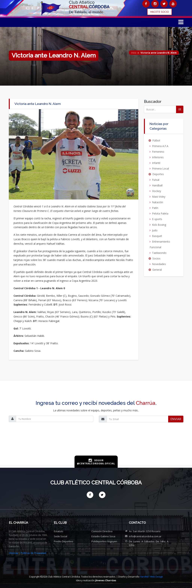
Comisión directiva (101, 531)
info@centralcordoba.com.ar (145, 536)
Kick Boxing (159, 224)
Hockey (156, 191)
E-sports (157, 219)
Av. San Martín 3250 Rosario (144, 531)
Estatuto (58, 531)
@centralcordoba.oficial (96, 463)
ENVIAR (175, 419)
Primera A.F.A (160, 146)
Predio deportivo (63, 541)
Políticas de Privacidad (33, 553)
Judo (154, 230)
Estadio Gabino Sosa (103, 536)
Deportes (158, 174)
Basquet (157, 236)
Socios (156, 258)
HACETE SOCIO (159, 11)
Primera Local (160, 168)
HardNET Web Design (151, 576)
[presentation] (96, 443)
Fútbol (156, 140)
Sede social (60, 536)
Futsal (155, 180)
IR (179, 109)
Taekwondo (159, 253)
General (157, 269)
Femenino (158, 151)
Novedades (159, 264)
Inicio (133, 52)
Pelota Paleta (160, 213)
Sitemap (13, 553)
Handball (157, 185)
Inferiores (158, 157)
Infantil (156, 163)
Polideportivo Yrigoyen (104, 541)
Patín (155, 208)
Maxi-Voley (158, 196)
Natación (157, 202)
